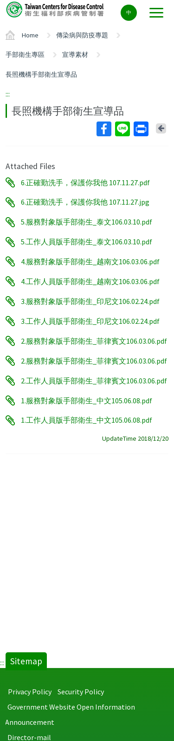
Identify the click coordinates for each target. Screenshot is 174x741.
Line (122, 128)
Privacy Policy (30, 691)
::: (8, 93)
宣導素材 (75, 54)
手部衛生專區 (25, 54)
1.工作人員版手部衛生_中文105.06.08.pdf (86, 420)
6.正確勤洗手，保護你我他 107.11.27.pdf (85, 182)
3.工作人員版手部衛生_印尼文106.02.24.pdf (90, 321)
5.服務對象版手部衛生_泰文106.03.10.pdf (86, 222)
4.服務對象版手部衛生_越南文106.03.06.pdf (90, 261)
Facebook (103, 128)
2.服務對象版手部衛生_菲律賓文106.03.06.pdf (94, 341)
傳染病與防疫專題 (82, 35)
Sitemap (26, 661)
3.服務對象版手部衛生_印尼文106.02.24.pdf (90, 301)
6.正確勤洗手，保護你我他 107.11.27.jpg (85, 202)
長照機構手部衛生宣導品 (41, 74)
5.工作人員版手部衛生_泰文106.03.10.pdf (86, 242)
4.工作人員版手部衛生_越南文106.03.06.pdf (90, 281)
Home (30, 35)
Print (140, 128)
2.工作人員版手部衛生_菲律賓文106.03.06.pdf (94, 380)
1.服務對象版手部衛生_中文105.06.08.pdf (86, 400)
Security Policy (81, 691)
